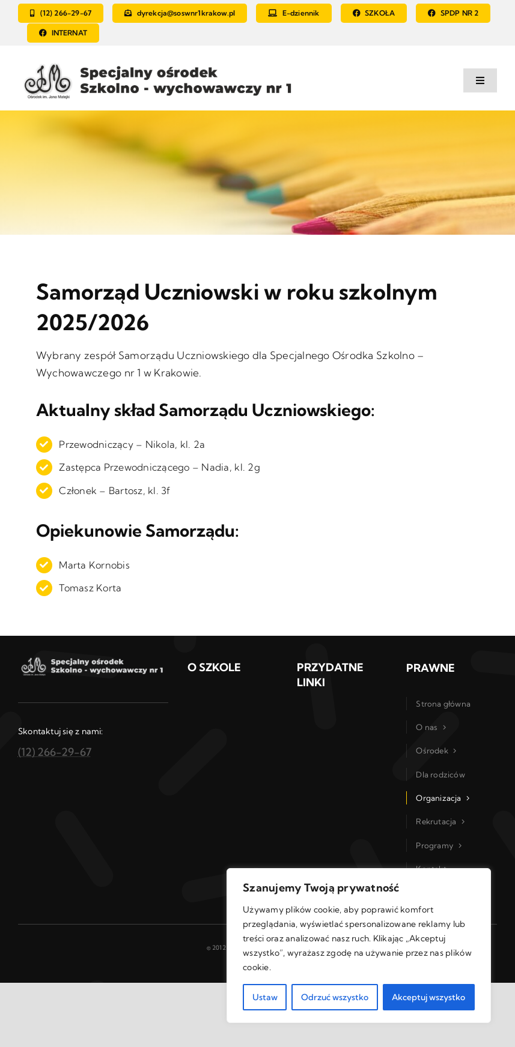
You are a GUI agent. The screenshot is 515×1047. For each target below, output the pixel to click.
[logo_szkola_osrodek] (160, 62)
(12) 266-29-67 (54, 752)
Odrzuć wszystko (334, 997)
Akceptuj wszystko (428, 997)
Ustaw (265, 997)
